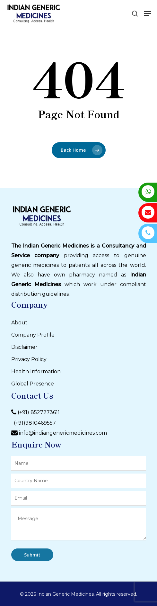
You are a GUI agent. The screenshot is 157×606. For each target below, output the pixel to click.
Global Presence (32, 384)
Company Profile (33, 335)
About (19, 323)
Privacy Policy (29, 359)
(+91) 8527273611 (39, 412)
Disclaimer (24, 347)
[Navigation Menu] (147, 13)
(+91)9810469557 (33, 423)
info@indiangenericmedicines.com (63, 433)
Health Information (36, 371)
